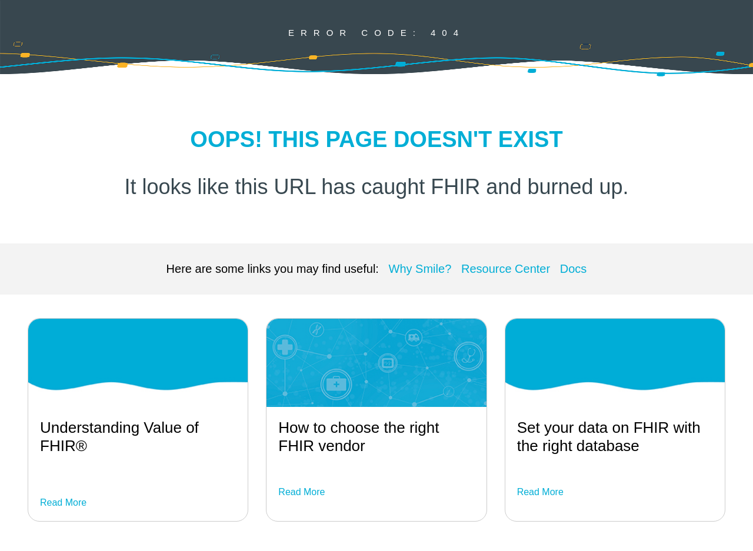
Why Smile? (420, 268)
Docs (573, 268)
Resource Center (505, 268)
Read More (63, 502)
